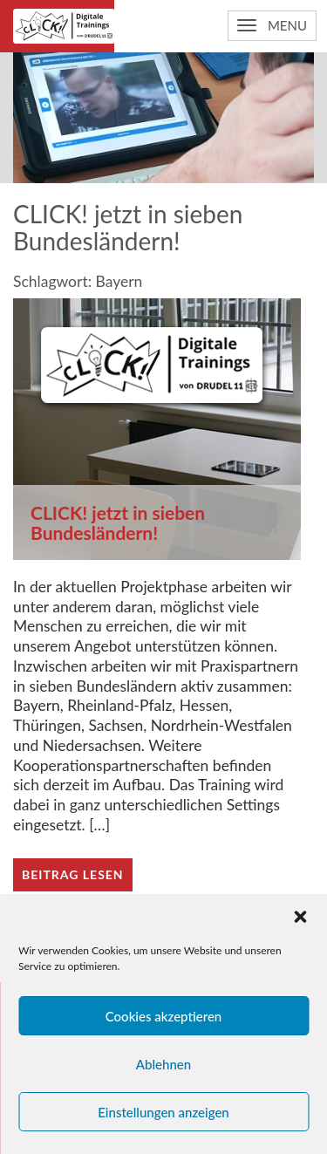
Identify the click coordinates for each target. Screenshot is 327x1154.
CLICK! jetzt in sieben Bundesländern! (118, 522)
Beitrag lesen (73, 874)
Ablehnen (163, 1064)
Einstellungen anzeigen (163, 1112)
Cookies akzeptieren (164, 1016)
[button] (300, 916)
